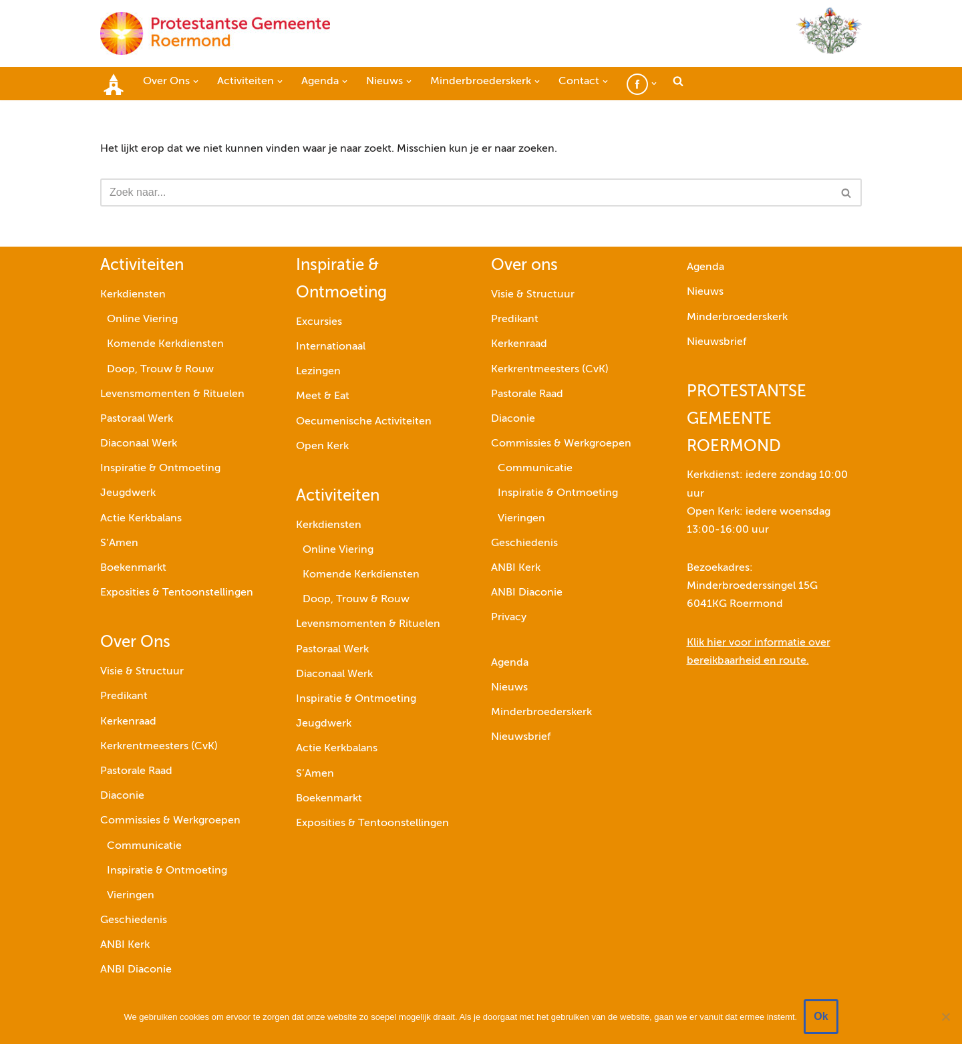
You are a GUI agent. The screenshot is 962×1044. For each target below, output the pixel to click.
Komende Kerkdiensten (165, 344)
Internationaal (330, 347)
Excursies (319, 322)
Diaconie (122, 796)
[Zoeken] (466, 192)
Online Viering (142, 319)
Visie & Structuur (142, 671)
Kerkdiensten (133, 294)
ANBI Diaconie (136, 969)
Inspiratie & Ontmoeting (160, 468)
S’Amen (119, 543)
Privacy (508, 617)
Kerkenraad (128, 721)
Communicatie (144, 846)
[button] (195, 81)
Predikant (124, 696)
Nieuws (509, 687)
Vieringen (130, 895)
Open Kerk (322, 446)
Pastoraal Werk (136, 419)
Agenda (509, 663)
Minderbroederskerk (541, 712)
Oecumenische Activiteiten (364, 421)
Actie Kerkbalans (141, 518)
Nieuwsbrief (520, 737)
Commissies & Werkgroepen (170, 820)
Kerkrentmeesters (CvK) (159, 746)
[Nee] (945, 1016)
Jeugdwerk (128, 493)
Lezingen (318, 371)
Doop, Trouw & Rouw (160, 369)
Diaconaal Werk (138, 443)
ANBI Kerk (125, 945)
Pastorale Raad (136, 771)
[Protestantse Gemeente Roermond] (215, 33)
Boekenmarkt (133, 568)
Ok (821, 1016)
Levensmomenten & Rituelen (172, 394)
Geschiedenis (133, 920)
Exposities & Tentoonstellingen (176, 593)
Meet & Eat (322, 396)
